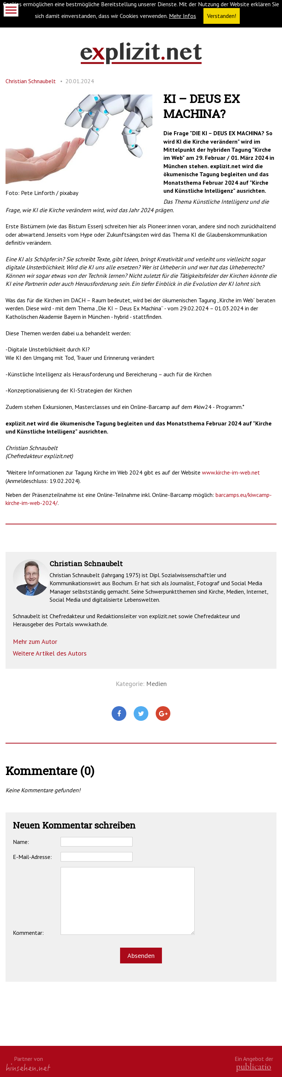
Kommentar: (28, 932)
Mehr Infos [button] (182, 15)
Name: (21, 841)
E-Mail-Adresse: (32, 856)
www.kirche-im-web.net (231, 472)
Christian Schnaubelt (31, 81)
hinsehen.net (28, 1067)
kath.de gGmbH (253, 1067)
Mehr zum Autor (35, 641)
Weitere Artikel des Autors (50, 653)
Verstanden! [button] (221, 15)
